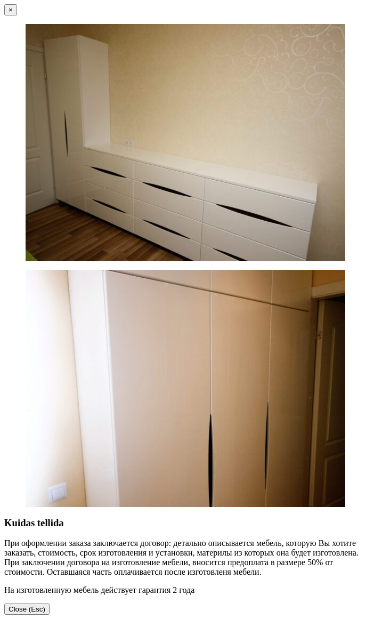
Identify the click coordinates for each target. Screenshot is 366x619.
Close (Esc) (27, 609)
